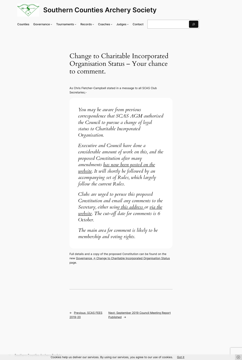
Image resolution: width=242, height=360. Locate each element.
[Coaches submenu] (111, 24)
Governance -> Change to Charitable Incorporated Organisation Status (123, 258)
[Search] (193, 24)
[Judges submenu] (128, 24)
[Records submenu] (93, 24)
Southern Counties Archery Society (100, 10)
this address (132, 207)
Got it (180, 357)
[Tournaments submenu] (75, 24)
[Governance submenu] (51, 24)
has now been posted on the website (116, 167)
